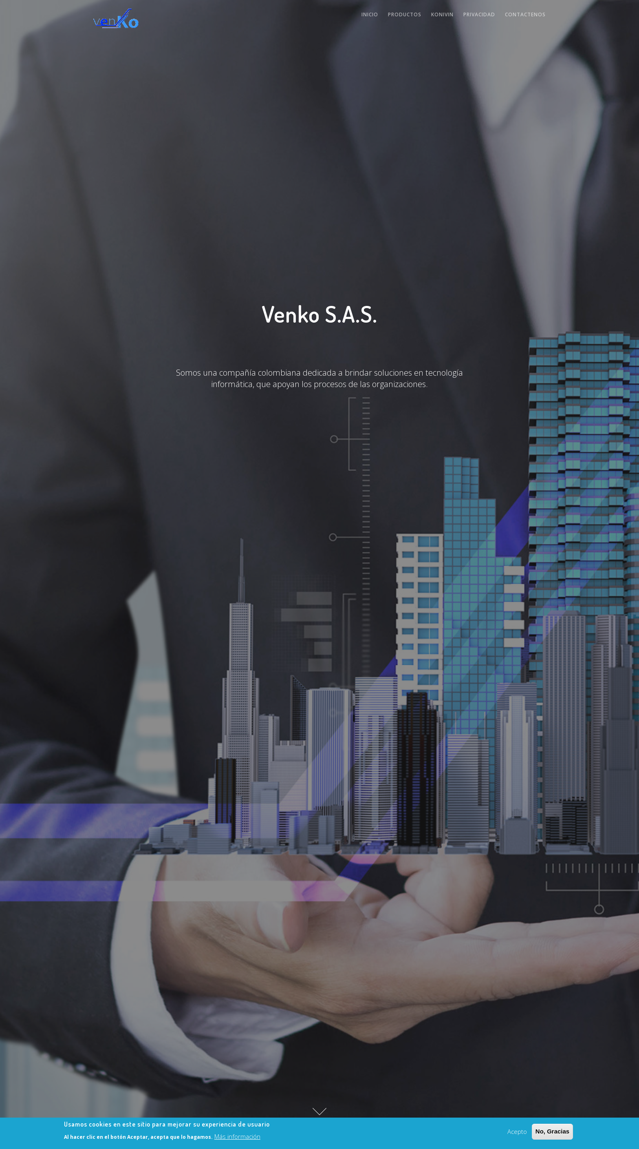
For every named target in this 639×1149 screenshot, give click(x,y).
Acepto (517, 1132)
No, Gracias (552, 1131)
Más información (237, 1137)
